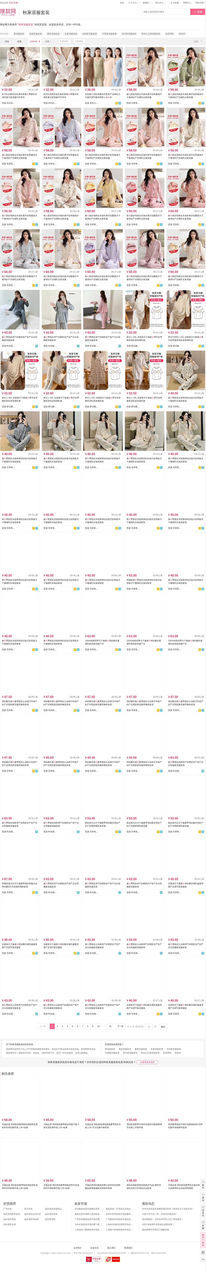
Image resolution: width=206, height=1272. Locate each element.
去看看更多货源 (147, 1062)
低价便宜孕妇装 (31, 1219)
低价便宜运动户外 (32, 1214)
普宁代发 (28, 1209)
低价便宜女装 (9, 1224)
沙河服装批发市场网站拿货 (87, 1209)
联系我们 (128, 1248)
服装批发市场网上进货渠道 (87, 1214)
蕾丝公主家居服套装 (151, 34)
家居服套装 (19, 34)
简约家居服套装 (129, 34)
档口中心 (160, 3)
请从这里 (9, 3)
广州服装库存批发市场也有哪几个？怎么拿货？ (119, 1219)
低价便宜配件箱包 (11, 1214)
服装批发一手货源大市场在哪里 (119, 1209)
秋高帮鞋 (169, 34)
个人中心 (133, 3)
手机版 (174, 3)
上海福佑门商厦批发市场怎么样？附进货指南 (88, 1229)
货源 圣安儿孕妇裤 (91, 103)
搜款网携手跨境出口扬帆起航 (155, 1229)
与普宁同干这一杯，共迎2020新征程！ (160, 1214)
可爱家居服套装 (109, 34)
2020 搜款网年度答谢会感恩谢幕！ (158, 1224)
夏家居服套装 (53, 34)
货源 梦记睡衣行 (133, 346)
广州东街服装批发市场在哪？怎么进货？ (88, 1219)
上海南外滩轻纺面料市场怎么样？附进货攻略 (119, 1224)
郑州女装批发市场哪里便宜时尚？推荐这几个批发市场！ (168, 1209)
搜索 (198, 12)
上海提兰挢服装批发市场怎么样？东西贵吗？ (119, 1229)
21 (110, 1026)
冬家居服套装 (71, 34)
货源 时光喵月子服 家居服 (8, 346)
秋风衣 (182, 34)
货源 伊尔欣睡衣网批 (8, 103)
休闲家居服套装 (89, 34)
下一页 (120, 1026)
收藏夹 (147, 3)
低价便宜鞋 (50, 1219)
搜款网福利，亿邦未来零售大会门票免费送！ (163, 1219)
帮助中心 (187, 3)
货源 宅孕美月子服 (133, 103)
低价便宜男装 (9, 1219)
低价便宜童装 (51, 1214)
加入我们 (111, 1248)
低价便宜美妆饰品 (53, 1209)
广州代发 (7, 1209)
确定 (163, 1026)
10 (98, 1026)
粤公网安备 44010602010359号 (112, 1253)
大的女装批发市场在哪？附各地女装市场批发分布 (88, 1224)
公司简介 (77, 1248)
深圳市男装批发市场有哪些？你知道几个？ (119, 1214)
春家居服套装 (35, 34)
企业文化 (94, 1248)
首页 (122, 3)
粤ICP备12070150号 (83, 1253)
